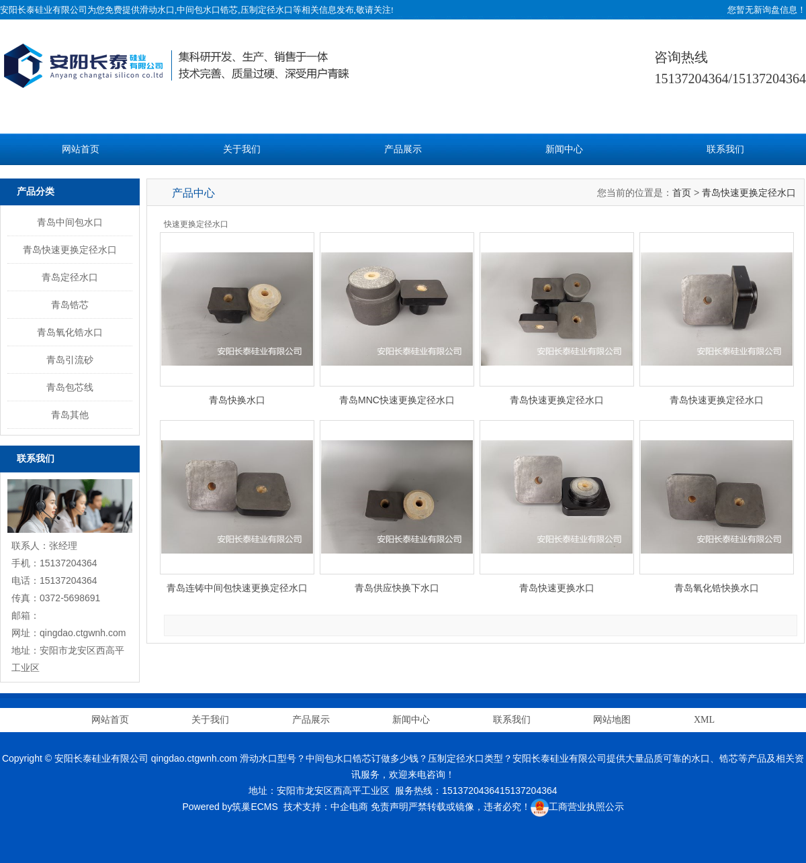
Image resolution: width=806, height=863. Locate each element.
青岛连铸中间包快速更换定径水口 (237, 587)
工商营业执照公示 (577, 806)
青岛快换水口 (237, 400)
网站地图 (612, 720)
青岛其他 (70, 414)
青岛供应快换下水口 (397, 587)
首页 (681, 192)
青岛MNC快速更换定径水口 (397, 400)
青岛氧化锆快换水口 (716, 587)
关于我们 (242, 149)
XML (704, 720)
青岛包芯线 (69, 387)
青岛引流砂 (69, 359)
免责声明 (389, 806)
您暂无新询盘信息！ (766, 10)
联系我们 (725, 149)
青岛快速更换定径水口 (70, 249)
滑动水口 (157, 10)
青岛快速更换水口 (556, 587)
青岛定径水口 (70, 277)
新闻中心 (564, 149)
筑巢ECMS (254, 806)
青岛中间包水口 (70, 222)
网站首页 (80, 149)
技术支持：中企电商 (325, 806)
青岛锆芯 (70, 304)
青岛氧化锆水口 (70, 332)
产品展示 (403, 149)
